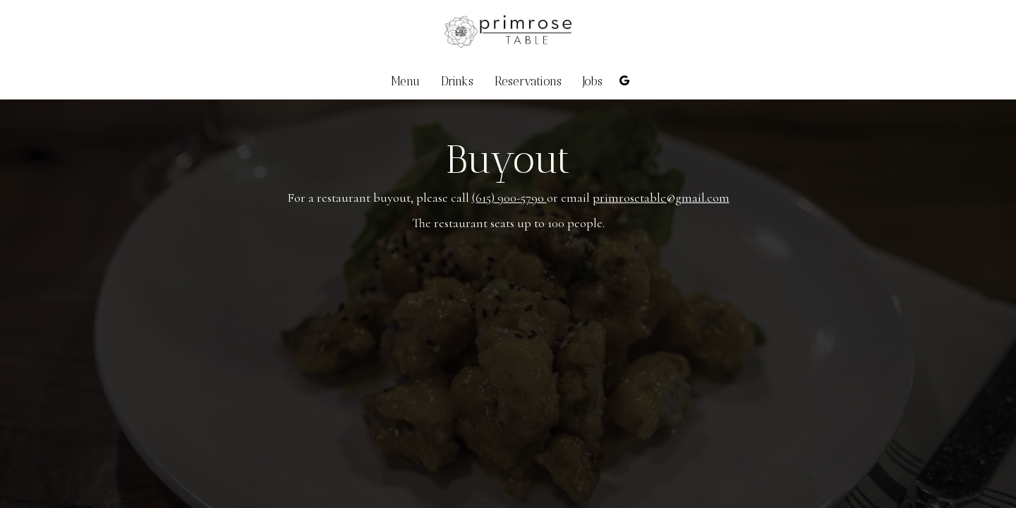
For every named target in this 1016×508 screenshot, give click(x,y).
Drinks (457, 81)
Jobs (593, 81)
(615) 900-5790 (509, 197)
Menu (405, 81)
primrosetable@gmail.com (661, 197)
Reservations (528, 81)
